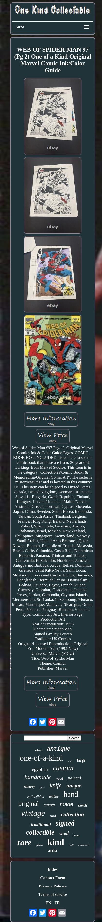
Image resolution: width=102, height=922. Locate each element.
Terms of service (52, 894)
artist (52, 851)
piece (39, 845)
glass (42, 787)
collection (72, 814)
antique (59, 749)
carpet (49, 804)
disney (29, 786)
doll (71, 845)
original (29, 803)
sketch (82, 805)
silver (38, 750)
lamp (76, 834)
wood (59, 778)
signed (65, 823)
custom (63, 768)
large (81, 760)
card (53, 816)
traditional (41, 824)
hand (71, 794)
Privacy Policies (53, 886)
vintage (33, 813)
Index (53, 869)
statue (54, 796)
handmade (37, 776)
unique (73, 786)
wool (64, 833)
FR (57, 902)
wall (70, 761)
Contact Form (52, 877)
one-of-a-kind (41, 758)
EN (48, 902)
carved (83, 845)
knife (56, 785)
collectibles (35, 797)
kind (55, 842)
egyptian (40, 769)
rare (24, 842)
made (66, 804)
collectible (40, 832)
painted (74, 778)
